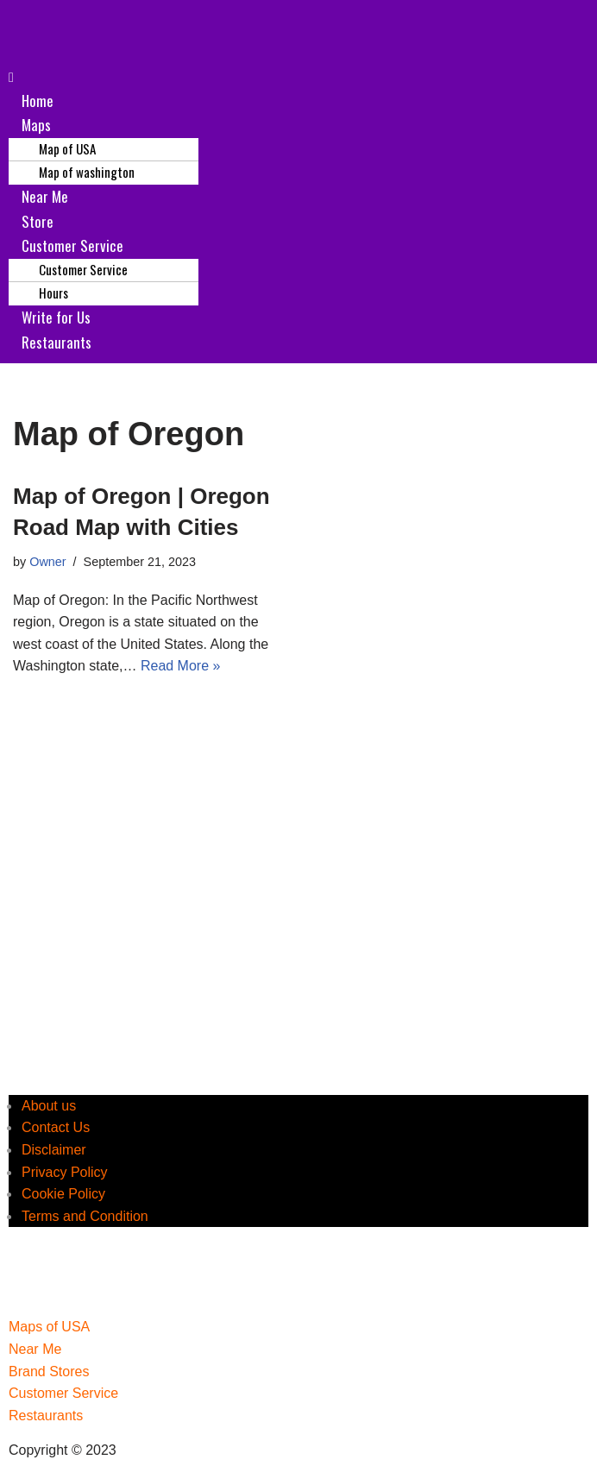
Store (37, 221)
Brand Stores (49, 1371)
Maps (36, 124)
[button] (298, 77)
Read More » (181, 665)
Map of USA (67, 148)
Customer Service (72, 245)
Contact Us (56, 1127)
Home (37, 100)
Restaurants (56, 342)
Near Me (45, 196)
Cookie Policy (63, 1193)
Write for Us (56, 317)
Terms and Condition (85, 1216)
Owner (47, 562)
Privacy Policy (65, 1172)
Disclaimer (54, 1149)
